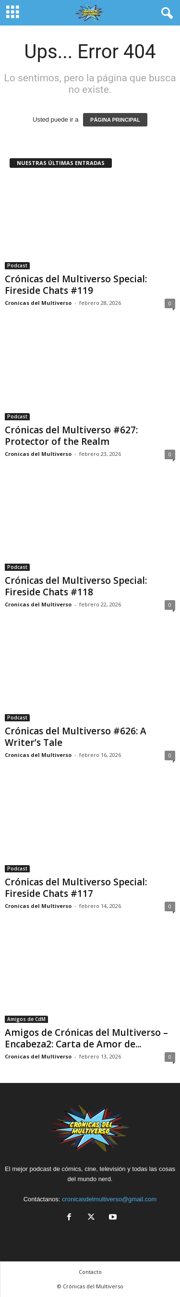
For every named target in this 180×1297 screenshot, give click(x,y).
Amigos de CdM (26, 1019)
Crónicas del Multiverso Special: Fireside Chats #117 (76, 888)
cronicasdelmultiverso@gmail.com (109, 1199)
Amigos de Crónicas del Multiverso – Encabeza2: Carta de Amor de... (86, 1038)
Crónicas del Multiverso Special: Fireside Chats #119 (76, 285)
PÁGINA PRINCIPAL (115, 120)
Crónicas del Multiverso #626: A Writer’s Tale (75, 737)
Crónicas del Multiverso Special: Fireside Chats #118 (76, 586)
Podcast (17, 265)
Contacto (90, 1271)
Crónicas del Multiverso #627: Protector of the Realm (71, 436)
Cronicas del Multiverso (38, 302)
